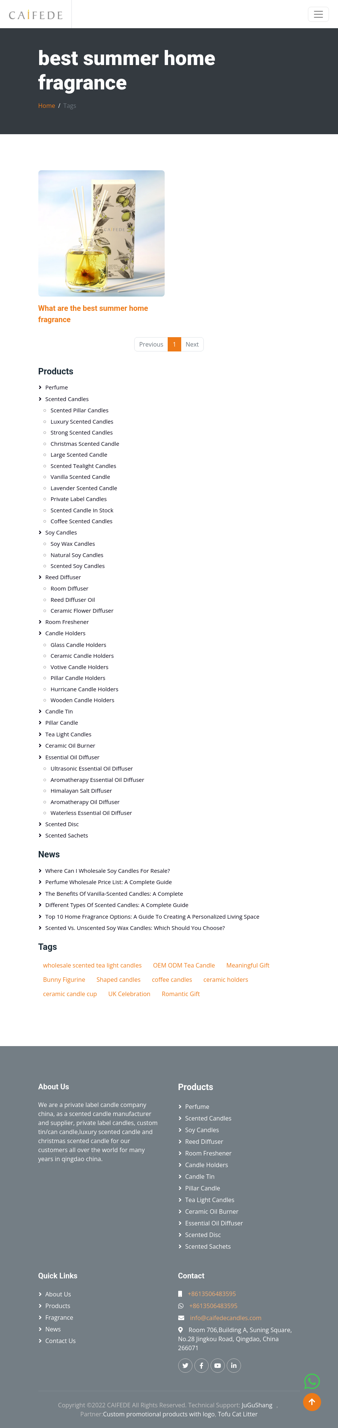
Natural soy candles (77, 555)
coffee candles (172, 979)
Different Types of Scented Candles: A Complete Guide (117, 905)
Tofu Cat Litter (238, 1414)
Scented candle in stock (82, 510)
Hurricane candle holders (84, 689)
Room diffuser (70, 588)
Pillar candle (61, 722)
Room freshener (67, 621)
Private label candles (79, 499)
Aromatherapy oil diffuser (85, 802)
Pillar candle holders (78, 677)
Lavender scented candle (84, 488)
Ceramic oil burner (70, 745)
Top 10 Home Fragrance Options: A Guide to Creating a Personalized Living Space (152, 916)
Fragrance (59, 1317)
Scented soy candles (78, 565)
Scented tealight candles (84, 465)
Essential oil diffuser (72, 757)
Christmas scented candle (85, 443)
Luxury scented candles (82, 421)
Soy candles (61, 532)
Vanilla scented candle (80, 476)
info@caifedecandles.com (226, 1318)
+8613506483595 (212, 1294)
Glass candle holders (78, 644)
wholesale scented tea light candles (92, 965)
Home (46, 105)
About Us (58, 1294)
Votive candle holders (80, 667)
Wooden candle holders (83, 700)
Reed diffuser (63, 577)
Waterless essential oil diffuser (91, 812)
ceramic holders (225, 979)
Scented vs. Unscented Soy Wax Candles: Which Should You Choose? (135, 927)
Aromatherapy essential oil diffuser (97, 779)
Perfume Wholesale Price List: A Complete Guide (108, 882)
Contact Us (60, 1341)
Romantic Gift (181, 994)
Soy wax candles (73, 543)
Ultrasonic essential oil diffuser (92, 768)
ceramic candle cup (70, 994)
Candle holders (65, 633)
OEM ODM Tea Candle (184, 965)
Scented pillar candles (80, 410)
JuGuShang (257, 1405)
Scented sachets (66, 835)
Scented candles (67, 399)
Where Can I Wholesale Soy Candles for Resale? (107, 870)
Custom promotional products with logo (159, 1414)
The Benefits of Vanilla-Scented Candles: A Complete (114, 893)
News (49, 855)
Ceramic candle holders (82, 655)
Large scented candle (79, 454)
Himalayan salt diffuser (81, 790)
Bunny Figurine (64, 979)
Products (56, 371)
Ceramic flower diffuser (82, 610)
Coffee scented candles (82, 521)
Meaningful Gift (248, 965)
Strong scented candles (82, 432)
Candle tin (59, 711)
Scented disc (62, 824)
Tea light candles (68, 734)
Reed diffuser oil (73, 599)
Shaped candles (119, 979)
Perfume (56, 387)
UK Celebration (129, 994)
